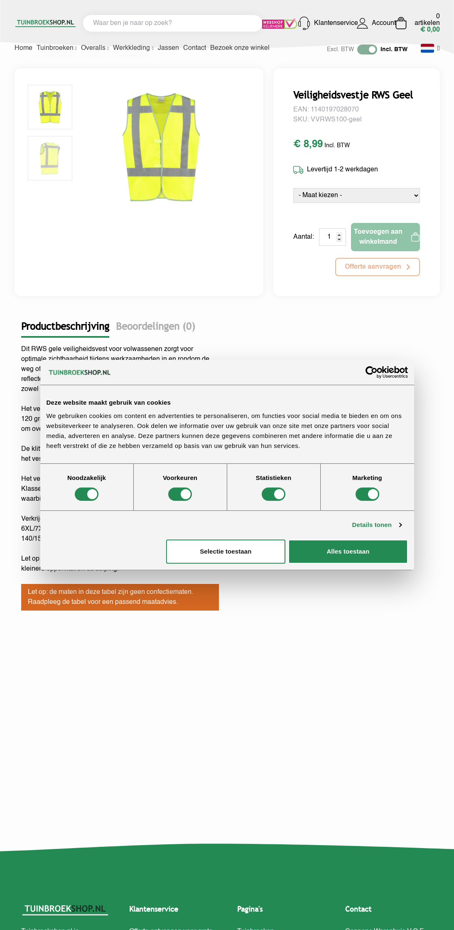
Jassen (168, 48)
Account (375, 23)
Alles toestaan (347, 551)
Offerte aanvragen (377, 267)
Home (23, 48)
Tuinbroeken (57, 48)
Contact (194, 48)
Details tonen (372, 524)
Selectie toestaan (225, 551)
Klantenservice (326, 23)
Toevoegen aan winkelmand (387, 237)
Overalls (95, 48)
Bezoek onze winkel (240, 48)
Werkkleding (133, 48)
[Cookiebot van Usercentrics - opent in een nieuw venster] (371, 372)
